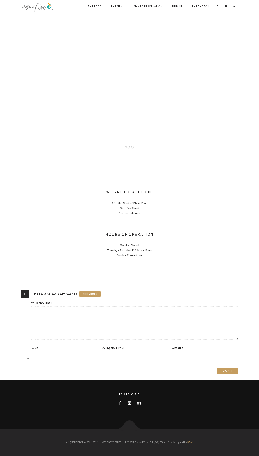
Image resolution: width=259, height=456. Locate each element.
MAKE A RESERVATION (148, 6)
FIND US (177, 6)
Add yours (90, 294)
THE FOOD (95, 6)
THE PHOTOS (200, 6)
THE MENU (118, 6)
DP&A (190, 442)
